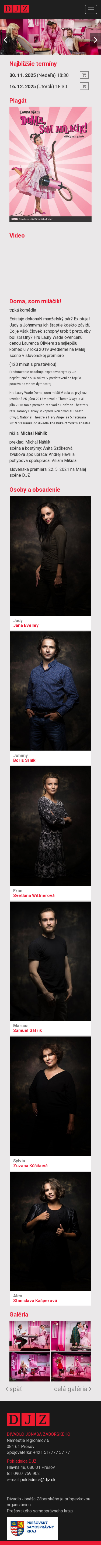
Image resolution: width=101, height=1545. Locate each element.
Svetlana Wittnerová (50, 893)
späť (13, 1389)
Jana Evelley (50, 623)
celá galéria (73, 1389)
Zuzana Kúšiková (50, 1163)
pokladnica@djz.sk (37, 1479)
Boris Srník (50, 758)
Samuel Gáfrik (50, 1028)
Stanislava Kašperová (50, 1298)
